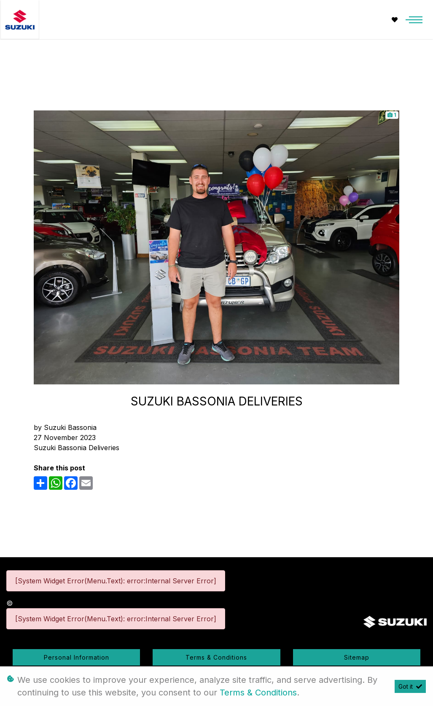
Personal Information (76, 657)
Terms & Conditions (216, 657)
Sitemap (356, 657)
